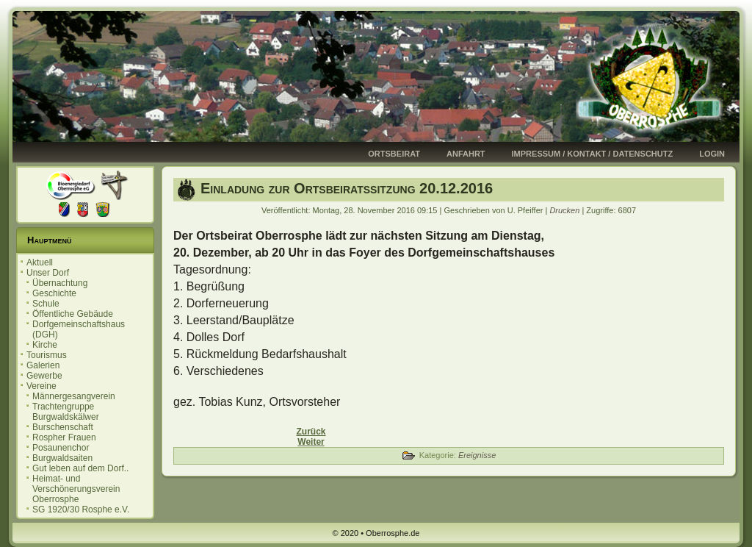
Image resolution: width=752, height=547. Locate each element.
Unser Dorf (47, 273)
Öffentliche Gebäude (72, 314)
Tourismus (46, 355)
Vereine (41, 386)
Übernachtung (59, 283)
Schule (45, 303)
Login (712, 153)
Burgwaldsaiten (62, 458)
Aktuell (39, 262)
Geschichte (54, 293)
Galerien (42, 365)
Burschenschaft (62, 427)
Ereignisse (477, 455)
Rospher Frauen (64, 437)
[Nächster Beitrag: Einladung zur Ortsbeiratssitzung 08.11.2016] (310, 442)
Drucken (565, 210)
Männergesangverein (73, 396)
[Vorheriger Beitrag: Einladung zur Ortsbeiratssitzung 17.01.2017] (310, 431)
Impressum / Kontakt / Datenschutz (592, 153)
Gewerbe (44, 376)
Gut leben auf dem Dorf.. (80, 468)
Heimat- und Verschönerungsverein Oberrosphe (76, 488)
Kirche (44, 345)
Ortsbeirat (394, 153)
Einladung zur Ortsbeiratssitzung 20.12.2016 (346, 188)
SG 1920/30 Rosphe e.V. (80, 509)
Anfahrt (465, 153)
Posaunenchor (60, 448)
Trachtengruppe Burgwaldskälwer (65, 411)
